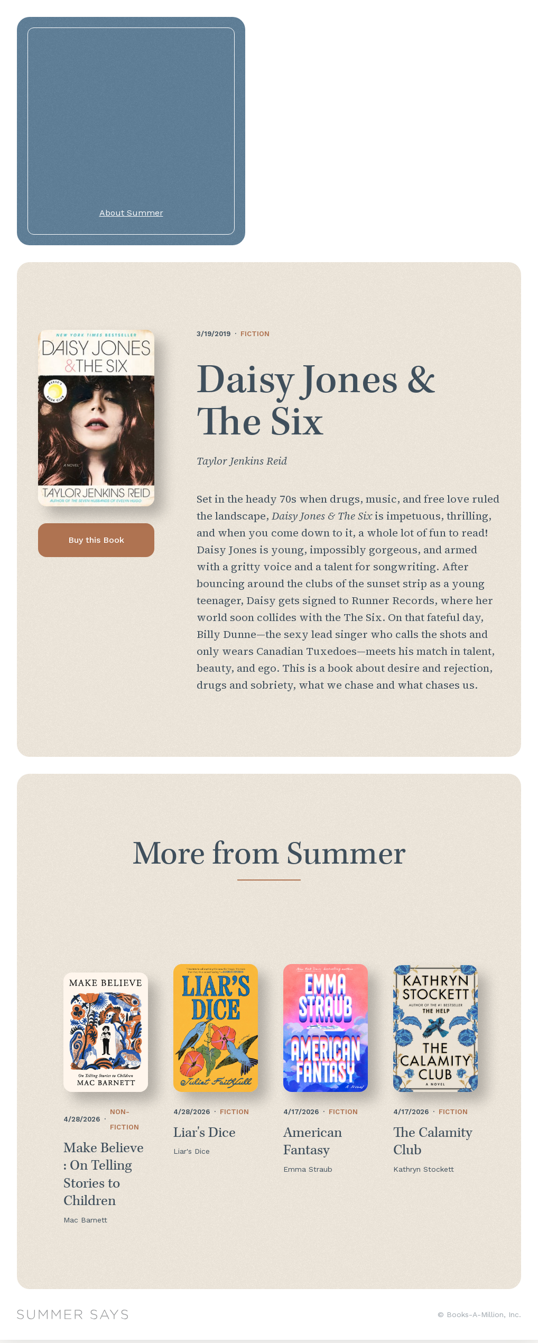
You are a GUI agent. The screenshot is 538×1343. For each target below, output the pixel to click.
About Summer (131, 213)
